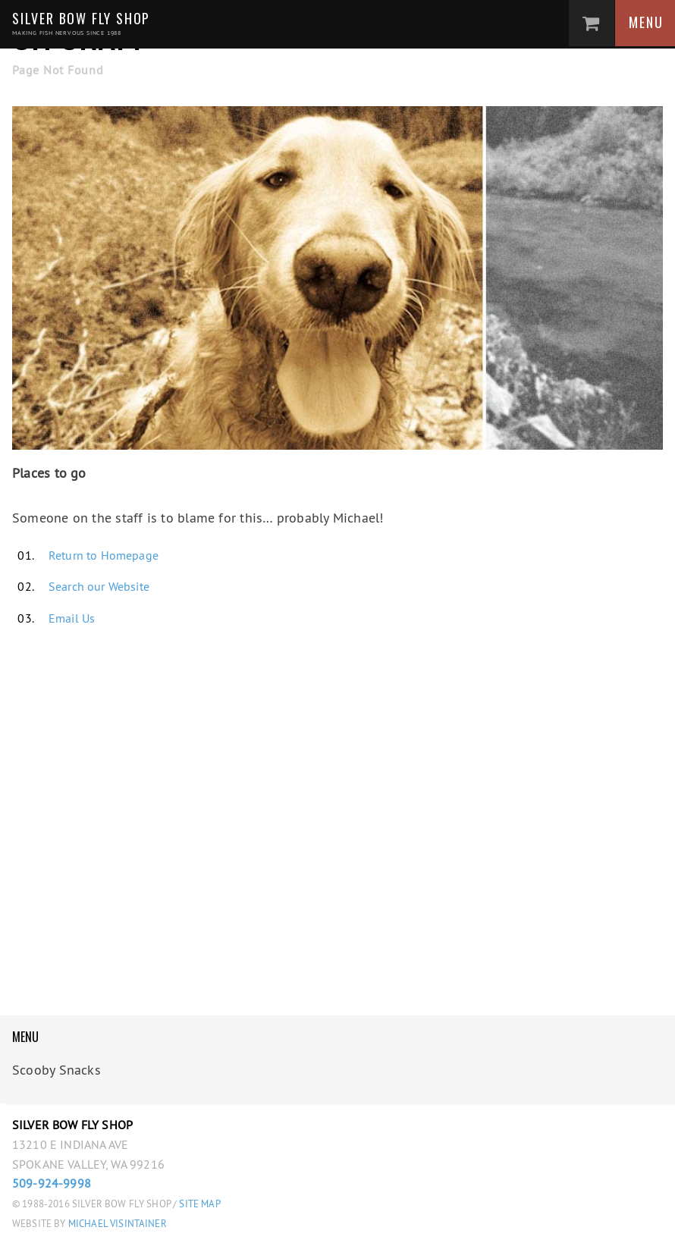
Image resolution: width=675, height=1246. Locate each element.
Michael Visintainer (116, 1223)
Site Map (199, 1203)
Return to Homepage (104, 555)
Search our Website (99, 586)
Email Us (72, 618)
